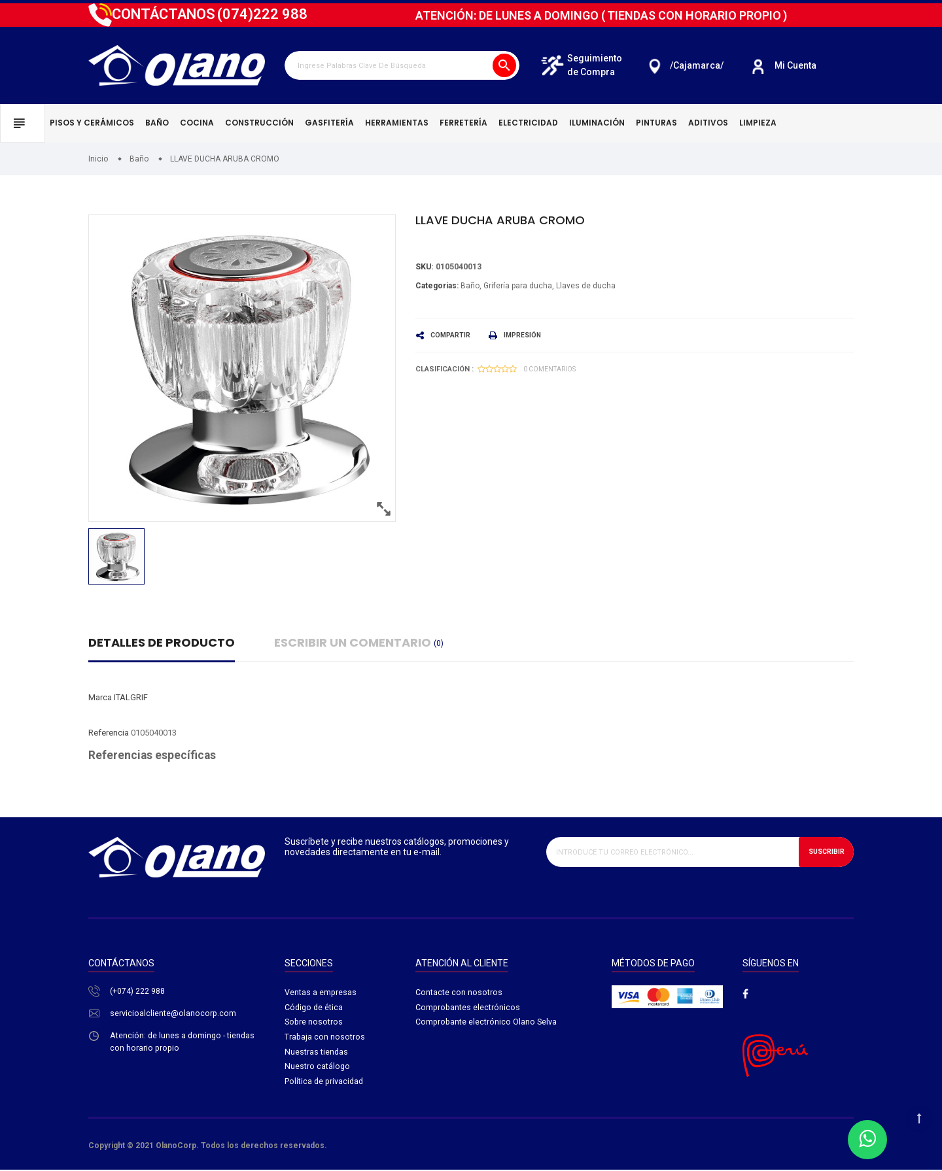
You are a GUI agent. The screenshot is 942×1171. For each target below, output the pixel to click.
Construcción (259, 122)
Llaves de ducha (586, 285)
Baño (157, 122)
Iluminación (597, 122)
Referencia (108, 733)
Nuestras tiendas (317, 1054)
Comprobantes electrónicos (468, 1008)
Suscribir (823, 851)
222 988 (262, 14)
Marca (100, 697)
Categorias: (437, 285)
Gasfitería (329, 122)
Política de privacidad (325, 1085)
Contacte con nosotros (458, 993)
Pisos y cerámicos (92, 122)
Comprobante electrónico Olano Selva (487, 1023)
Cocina (197, 122)
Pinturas (656, 122)
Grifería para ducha (517, 285)
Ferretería (463, 122)
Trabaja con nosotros (325, 1039)
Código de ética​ (315, 1008)
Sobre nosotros (314, 1023)
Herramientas (396, 122)
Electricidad (528, 122)
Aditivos (708, 122)
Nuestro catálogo (318, 1070)
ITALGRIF (131, 697)
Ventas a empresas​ (321, 993)
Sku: (424, 267)
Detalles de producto (161, 642)
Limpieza (757, 122)
